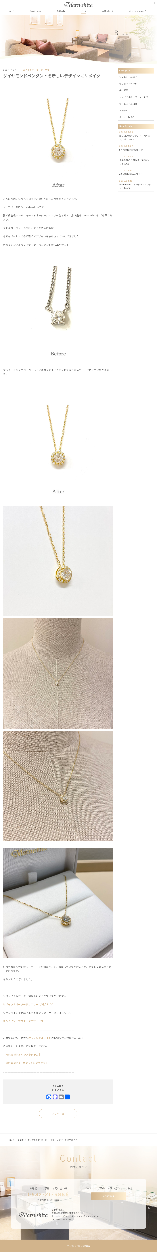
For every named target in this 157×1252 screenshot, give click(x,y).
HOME (11, 1139)
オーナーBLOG (126, 117)
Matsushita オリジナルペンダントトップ (135, 184)
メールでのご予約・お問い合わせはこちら (109, 1188)
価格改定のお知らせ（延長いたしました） (135, 160)
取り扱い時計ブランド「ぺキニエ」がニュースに (135, 135)
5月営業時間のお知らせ (135, 147)
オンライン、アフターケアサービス (23, 1021)
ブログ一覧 (58, 1114)
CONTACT (108, 1196)
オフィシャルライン (39, 1038)
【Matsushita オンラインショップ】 (25, 1063)
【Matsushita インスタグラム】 (22, 1054)
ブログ (20, 1139)
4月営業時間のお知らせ (135, 172)
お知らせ (123, 110)
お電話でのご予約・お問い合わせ (48, 1188)
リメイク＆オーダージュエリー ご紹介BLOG (28, 1004)
